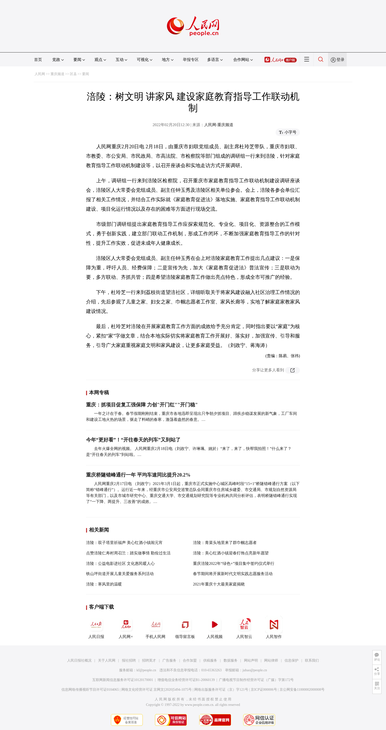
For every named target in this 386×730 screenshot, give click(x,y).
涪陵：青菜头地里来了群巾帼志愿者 (225, 542)
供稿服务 (210, 660)
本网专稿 (99, 392)
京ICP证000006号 (264, 689)
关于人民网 (106, 660)
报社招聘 (129, 660)
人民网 (40, 74)
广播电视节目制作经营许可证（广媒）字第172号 (256, 680)
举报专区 (191, 59)
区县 (73, 74)
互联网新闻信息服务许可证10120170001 (122, 680)
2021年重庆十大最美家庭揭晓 (219, 584)
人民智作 (274, 627)
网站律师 (271, 660)
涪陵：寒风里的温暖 (104, 584)
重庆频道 (57, 74)
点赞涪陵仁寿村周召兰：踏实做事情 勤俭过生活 (128, 553)
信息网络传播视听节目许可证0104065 (90, 689)
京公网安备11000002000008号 (302, 689)
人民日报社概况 (79, 660)
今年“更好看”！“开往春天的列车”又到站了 (133, 439)
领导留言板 (185, 627)
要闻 (85, 74)
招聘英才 (149, 660)
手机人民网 (155, 627)
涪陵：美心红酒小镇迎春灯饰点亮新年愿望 (231, 553)
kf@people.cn (146, 670)
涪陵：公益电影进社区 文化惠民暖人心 (120, 563)
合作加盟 (190, 660)
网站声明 (251, 660)
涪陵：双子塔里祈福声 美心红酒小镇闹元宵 (124, 542)
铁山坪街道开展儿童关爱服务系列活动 (120, 574)
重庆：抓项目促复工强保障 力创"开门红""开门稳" (142, 404)
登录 (340, 59)
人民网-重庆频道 (218, 125)
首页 (38, 59)
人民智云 (244, 627)
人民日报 (96, 627)
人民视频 (214, 627)
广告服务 (169, 660)
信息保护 (291, 660)
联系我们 (312, 660)
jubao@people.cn (254, 670)
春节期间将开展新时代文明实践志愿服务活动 (233, 574)
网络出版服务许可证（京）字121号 (221, 689)
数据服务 (231, 660)
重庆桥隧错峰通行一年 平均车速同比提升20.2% (138, 475)
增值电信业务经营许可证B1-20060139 (186, 680)
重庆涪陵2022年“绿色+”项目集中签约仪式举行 (233, 563)
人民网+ (126, 627)
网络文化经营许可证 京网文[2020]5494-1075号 (156, 689)
